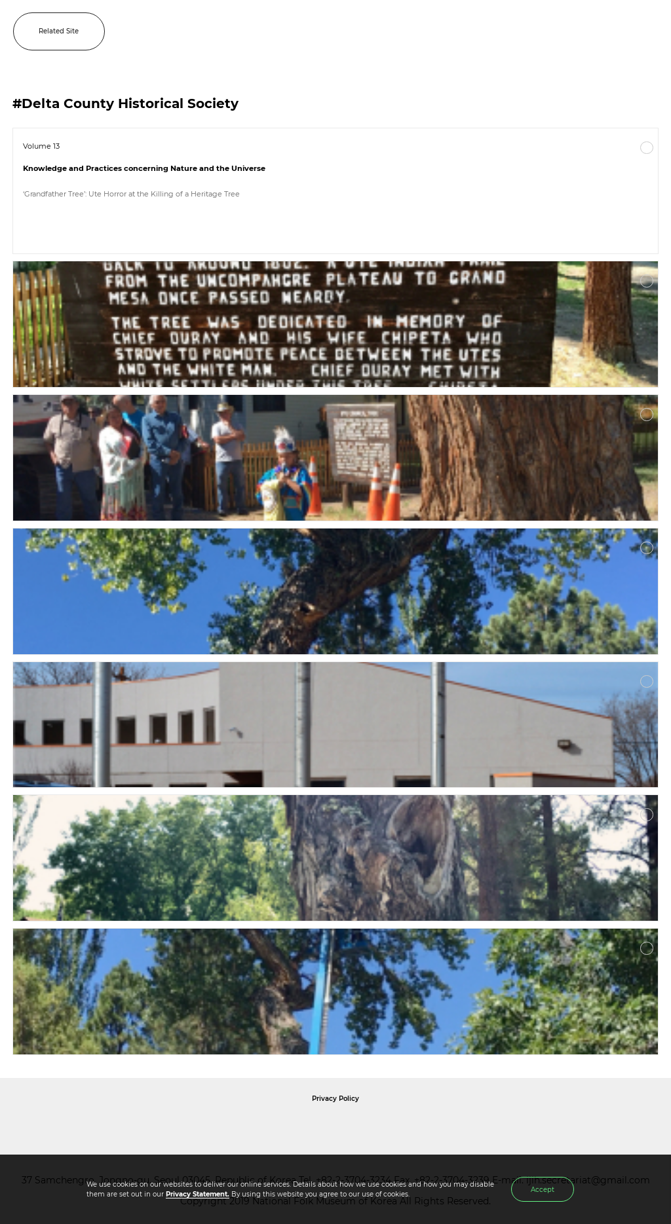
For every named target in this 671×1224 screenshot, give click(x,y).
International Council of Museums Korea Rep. (477, 1128)
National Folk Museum (224, 1128)
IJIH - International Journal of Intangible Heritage (356, 31)
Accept (542, 1189)
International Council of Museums (362, 1128)
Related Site (59, 31)
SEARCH (618, 31)
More (646, 148)
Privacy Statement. (197, 1194)
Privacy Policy (335, 1098)
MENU (648, 31)
